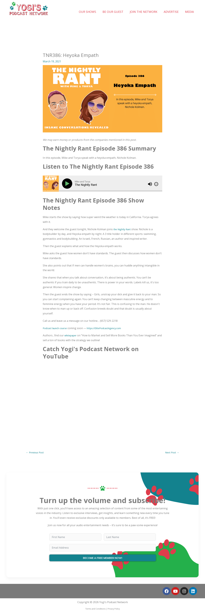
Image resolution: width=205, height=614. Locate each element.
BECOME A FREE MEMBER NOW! (102, 558)
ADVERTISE (171, 12)
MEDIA (189, 12)
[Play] (67, 183)
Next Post (171, 452)
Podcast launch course (56, 328)
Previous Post (36, 452)
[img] (156, 184)
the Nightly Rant (123, 229)
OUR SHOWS (87, 12)
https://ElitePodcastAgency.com (108, 328)
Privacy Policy (114, 609)
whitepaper (71, 335)
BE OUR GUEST (112, 12)
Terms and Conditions (95, 609)
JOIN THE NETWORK (143, 12)
